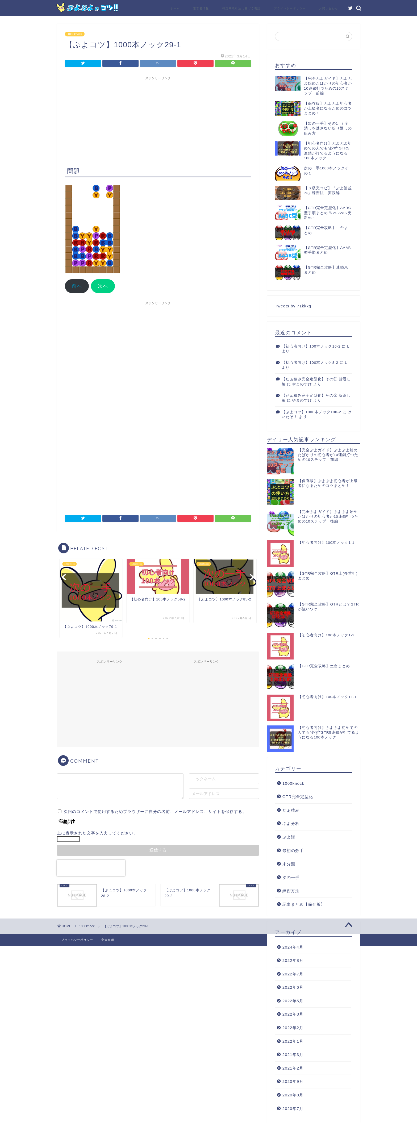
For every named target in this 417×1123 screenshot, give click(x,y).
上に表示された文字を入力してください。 (97, 833)
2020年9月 (292, 1081)
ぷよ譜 (288, 837)
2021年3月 (292, 1054)
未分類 (288, 864)
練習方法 (290, 890)
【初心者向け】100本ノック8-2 (310, 363)
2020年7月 (292, 1108)
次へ (103, 286)
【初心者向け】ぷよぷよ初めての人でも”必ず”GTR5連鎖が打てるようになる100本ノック (328, 732)
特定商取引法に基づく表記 (241, 8)
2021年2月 (292, 1068)
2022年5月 (292, 1001)
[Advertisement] (158, 120)
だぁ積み (290, 810)
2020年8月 (292, 1095)
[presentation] (91, 868)
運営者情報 (201, 8)
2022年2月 (292, 1027)
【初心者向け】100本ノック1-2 (326, 635)
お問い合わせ (328, 8)
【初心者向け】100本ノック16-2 (311, 346)
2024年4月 (292, 947)
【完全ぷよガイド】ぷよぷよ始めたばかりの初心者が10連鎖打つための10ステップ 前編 (328, 455)
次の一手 (290, 877)
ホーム (175, 8)
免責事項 (107, 939)
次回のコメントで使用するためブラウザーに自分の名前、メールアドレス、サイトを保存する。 (155, 811)
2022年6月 (292, 987)
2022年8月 (292, 960)
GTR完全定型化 (297, 796)
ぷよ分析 (290, 823)
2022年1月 (292, 1041)
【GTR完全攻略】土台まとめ (324, 666)
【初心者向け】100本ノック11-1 (327, 697)
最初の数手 (293, 850)
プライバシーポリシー (290, 8)
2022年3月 (292, 1014)
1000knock (75, 34)
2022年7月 (292, 974)
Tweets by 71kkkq (293, 306)
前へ (77, 286)
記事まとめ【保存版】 (303, 904)
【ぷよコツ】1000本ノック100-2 (311, 412)
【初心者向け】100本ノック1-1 (326, 543)
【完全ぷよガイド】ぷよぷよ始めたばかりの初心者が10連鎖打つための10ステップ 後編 (328, 516)
